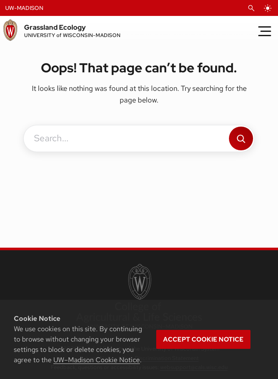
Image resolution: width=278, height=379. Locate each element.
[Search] (241, 138)
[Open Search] (251, 8)
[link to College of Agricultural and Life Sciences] (138, 297)
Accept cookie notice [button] (203, 339)
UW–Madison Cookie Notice (96, 359)
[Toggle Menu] (264, 31)
